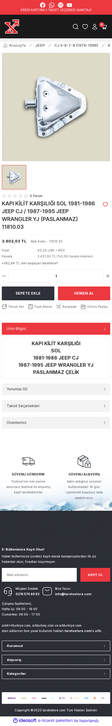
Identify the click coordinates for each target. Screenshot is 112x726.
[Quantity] (56, 277)
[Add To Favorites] (105, 205)
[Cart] (104, 27)
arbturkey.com (43, 626)
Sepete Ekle (28, 294)
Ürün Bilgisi (16, 330)
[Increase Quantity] (107, 277)
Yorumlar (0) (17, 390)
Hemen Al (84, 294)
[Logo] (13, 26)
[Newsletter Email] (39, 576)
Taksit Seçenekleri (23, 407)
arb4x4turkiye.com (16, 626)
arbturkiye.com (70, 626)
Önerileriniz (17, 424)
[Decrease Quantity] (4, 277)
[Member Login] (95, 27)
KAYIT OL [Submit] (95, 576)
